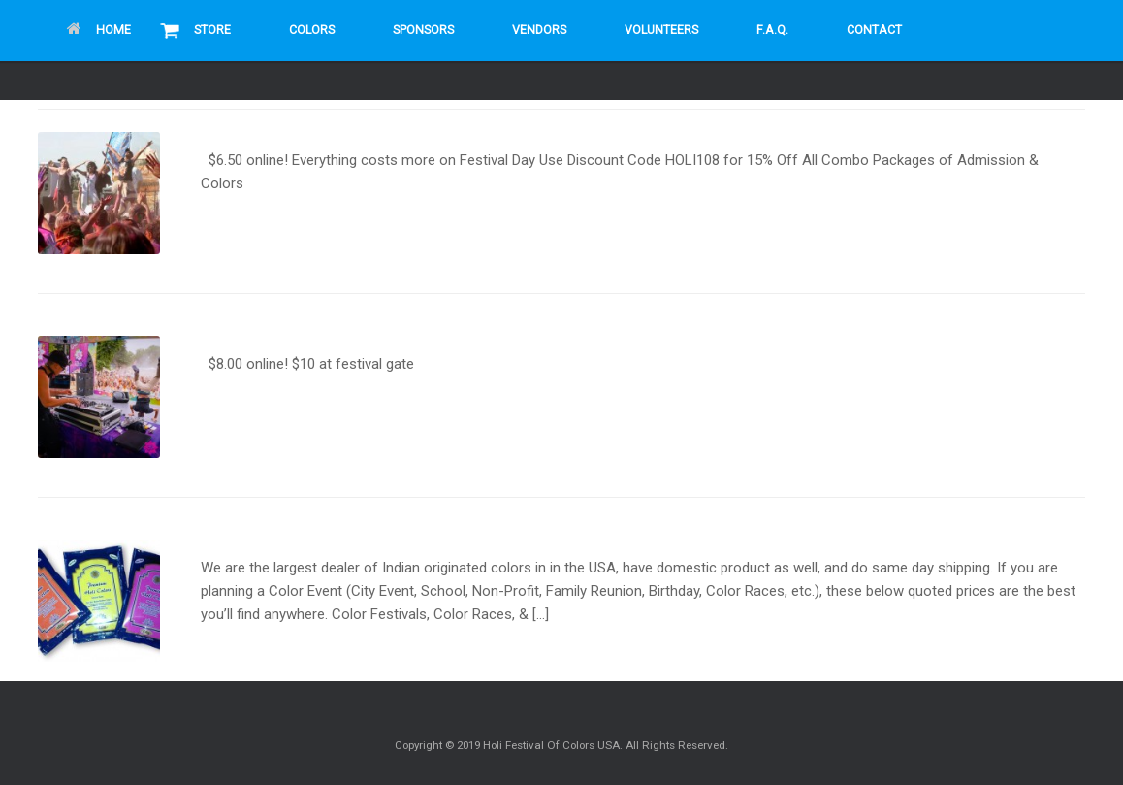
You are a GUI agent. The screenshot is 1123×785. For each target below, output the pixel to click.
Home (99, 30)
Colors (312, 30)
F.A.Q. (772, 30)
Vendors (539, 30)
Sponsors (423, 30)
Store (212, 30)
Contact (874, 30)
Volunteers (661, 30)
